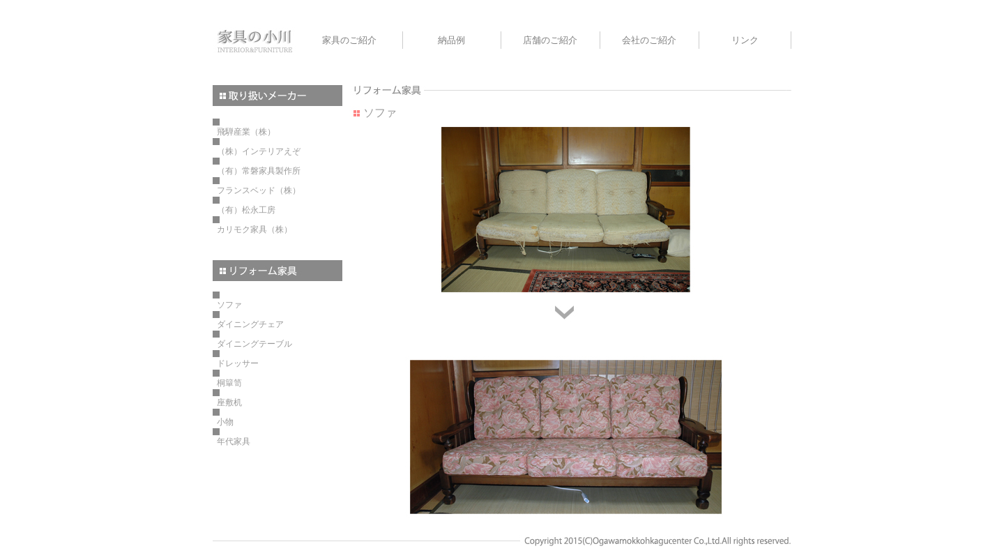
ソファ (229, 305)
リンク (745, 40)
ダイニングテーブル (254, 344)
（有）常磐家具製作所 (259, 171)
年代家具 (233, 441)
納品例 (451, 40)
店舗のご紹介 (550, 40)
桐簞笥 (229, 383)
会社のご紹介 (649, 40)
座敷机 (229, 402)
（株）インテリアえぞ (259, 151)
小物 (225, 422)
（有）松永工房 (246, 210)
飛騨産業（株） (246, 132)
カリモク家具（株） (254, 229)
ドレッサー (238, 363)
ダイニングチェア (250, 324)
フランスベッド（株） (259, 190)
